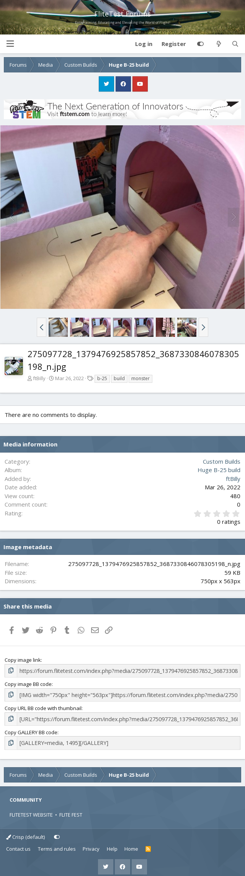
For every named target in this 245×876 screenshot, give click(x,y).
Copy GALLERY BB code (31, 730)
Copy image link (23, 659)
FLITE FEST (70, 812)
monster (140, 378)
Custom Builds (221, 461)
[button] (10, 43)
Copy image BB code (28, 683)
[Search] (235, 44)
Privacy (91, 846)
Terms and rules (57, 846)
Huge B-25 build (219, 470)
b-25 (102, 378)
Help (112, 846)
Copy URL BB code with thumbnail (43, 706)
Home (131, 846)
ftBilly (39, 378)
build (119, 378)
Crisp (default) (25, 833)
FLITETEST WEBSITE (31, 812)
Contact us (18, 846)
